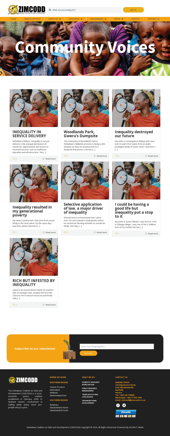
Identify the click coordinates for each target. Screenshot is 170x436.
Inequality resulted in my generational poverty (32, 211)
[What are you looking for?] (84, 10)
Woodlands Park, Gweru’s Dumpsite (81, 133)
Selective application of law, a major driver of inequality (83, 208)
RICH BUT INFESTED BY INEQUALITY (33, 282)
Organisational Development (89, 402)
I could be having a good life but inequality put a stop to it (134, 210)
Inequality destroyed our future (134, 133)
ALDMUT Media (136, 427)
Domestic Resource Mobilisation (90, 383)
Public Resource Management (89, 389)
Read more (51, 158)
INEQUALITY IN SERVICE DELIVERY (29, 133)
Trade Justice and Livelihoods (90, 395)
